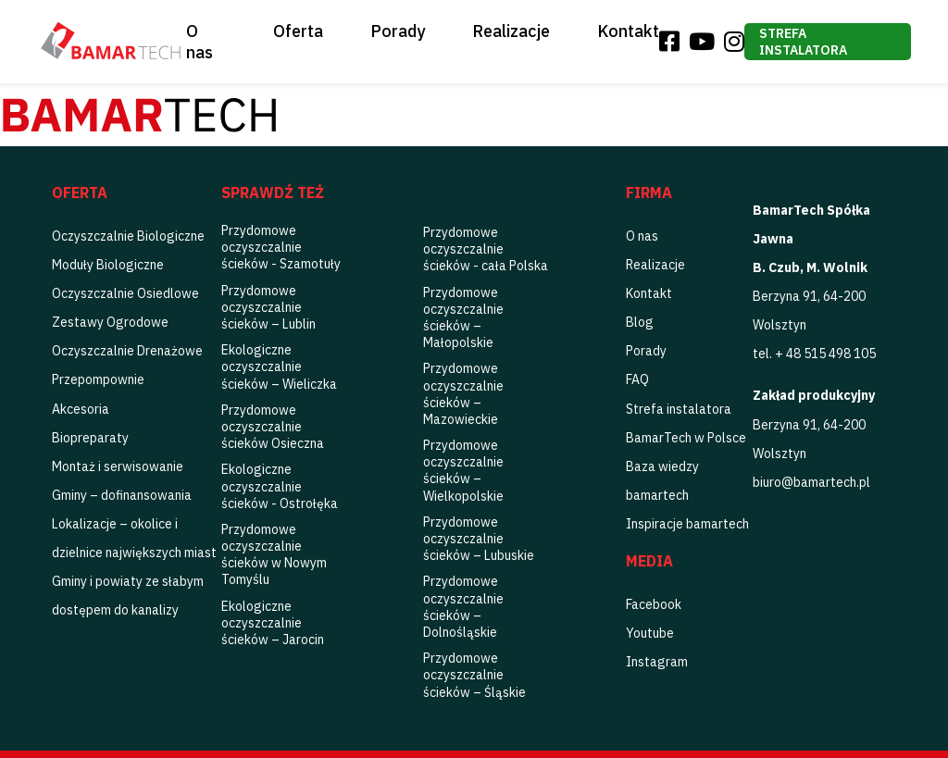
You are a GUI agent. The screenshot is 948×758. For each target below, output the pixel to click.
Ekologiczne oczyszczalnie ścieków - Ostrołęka (279, 486)
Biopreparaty (90, 437)
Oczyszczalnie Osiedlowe (125, 293)
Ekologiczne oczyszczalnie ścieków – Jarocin (272, 623)
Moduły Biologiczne (108, 264)
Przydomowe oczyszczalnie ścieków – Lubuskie (478, 539)
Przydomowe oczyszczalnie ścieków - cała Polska (485, 249)
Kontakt (628, 31)
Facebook (653, 604)
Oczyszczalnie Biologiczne (128, 236)
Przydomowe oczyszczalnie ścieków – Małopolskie (463, 318)
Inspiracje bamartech (687, 524)
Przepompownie (98, 379)
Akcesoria (80, 409)
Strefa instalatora (803, 41)
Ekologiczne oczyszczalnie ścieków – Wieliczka (279, 366)
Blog (640, 322)
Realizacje (511, 31)
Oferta (298, 31)
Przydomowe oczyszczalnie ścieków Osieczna (272, 427)
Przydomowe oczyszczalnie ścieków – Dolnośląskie (463, 606)
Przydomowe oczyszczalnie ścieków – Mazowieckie (463, 394)
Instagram (657, 661)
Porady (397, 31)
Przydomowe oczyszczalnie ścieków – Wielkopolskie (463, 470)
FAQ (637, 379)
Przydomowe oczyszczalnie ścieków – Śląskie (474, 675)
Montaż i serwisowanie (117, 466)
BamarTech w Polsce (686, 437)
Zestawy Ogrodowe (110, 322)
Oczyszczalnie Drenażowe (127, 350)
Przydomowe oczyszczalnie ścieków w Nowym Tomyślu (274, 555)
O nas (199, 41)
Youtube (650, 633)
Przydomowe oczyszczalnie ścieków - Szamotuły (281, 247)
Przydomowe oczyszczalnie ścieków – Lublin (268, 307)
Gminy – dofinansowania (122, 495)
